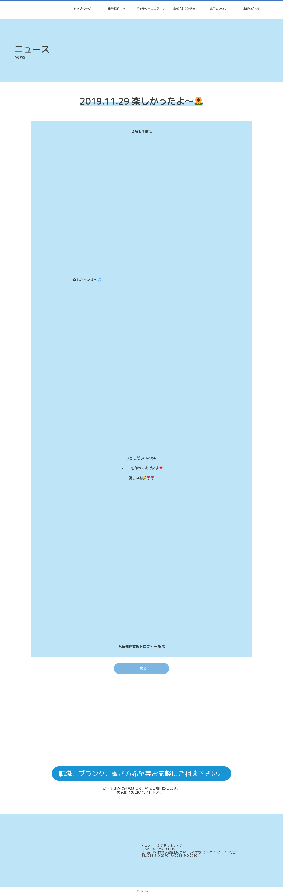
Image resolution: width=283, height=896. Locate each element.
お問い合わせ (251, 9)
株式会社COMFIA (184, 9)
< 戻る (141, 668)
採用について (218, 9)
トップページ (82, 9)
